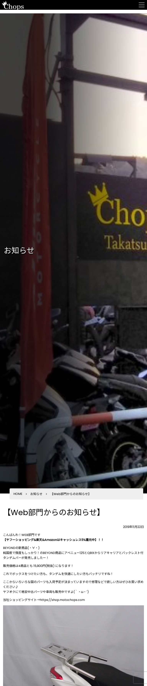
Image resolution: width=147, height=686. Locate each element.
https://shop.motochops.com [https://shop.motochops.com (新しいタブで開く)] (62, 600)
